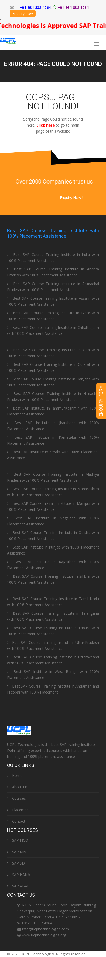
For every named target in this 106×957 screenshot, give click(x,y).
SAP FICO (17, 840)
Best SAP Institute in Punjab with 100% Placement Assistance (53, 550)
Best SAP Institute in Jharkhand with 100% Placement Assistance (53, 425)
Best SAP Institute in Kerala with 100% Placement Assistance (53, 454)
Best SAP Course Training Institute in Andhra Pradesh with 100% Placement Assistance (53, 272)
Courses (16, 798)
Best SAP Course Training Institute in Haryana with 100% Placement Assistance (53, 381)
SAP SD (16, 863)
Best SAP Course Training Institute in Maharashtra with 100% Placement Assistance (53, 491)
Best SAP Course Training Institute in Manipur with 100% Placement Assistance (53, 506)
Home (14, 775)
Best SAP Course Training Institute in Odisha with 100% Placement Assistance (53, 535)
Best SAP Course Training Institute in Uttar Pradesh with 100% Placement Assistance (53, 645)
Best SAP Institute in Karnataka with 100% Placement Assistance (53, 440)
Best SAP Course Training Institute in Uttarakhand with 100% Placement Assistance (53, 659)
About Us (17, 786)
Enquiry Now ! (71, 197)
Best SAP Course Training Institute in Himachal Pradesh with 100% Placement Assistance (53, 396)
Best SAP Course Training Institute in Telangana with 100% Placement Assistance (53, 616)
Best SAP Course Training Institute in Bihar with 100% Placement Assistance (53, 315)
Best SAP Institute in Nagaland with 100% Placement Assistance (53, 520)
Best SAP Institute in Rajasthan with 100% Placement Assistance (53, 564)
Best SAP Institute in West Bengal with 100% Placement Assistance (53, 674)
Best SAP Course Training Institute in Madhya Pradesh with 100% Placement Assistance (53, 477)
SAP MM (17, 851)
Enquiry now (22, 13)
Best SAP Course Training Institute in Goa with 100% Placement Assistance (53, 352)
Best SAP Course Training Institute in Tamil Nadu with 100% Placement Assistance (53, 601)
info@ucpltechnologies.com (45, 929)
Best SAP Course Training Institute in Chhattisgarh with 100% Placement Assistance (53, 330)
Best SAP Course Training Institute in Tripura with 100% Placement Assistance (53, 630)
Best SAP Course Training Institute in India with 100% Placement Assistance (53, 257)
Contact (16, 821)
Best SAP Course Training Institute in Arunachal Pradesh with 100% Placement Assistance (53, 286)
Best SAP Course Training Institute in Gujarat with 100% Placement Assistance (53, 367)
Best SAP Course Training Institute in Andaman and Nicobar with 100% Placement (53, 689)
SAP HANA (18, 874)
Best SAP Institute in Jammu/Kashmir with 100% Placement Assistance (53, 411)
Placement (18, 809)
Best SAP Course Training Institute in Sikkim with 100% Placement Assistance (53, 579)
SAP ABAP (18, 886)
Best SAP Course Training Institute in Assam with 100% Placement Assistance (53, 301)
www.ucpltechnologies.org (44, 935)
